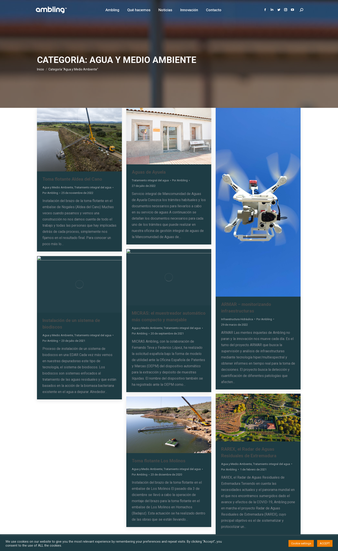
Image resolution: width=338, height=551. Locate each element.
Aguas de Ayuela (149, 172)
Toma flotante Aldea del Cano (72, 179)
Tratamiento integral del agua (92, 187)
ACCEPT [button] (325, 543)
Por (50, 193)
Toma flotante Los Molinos (159, 460)
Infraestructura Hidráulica (237, 319)
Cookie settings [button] (301, 543)
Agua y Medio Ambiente (57, 187)
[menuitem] (112, 10)
